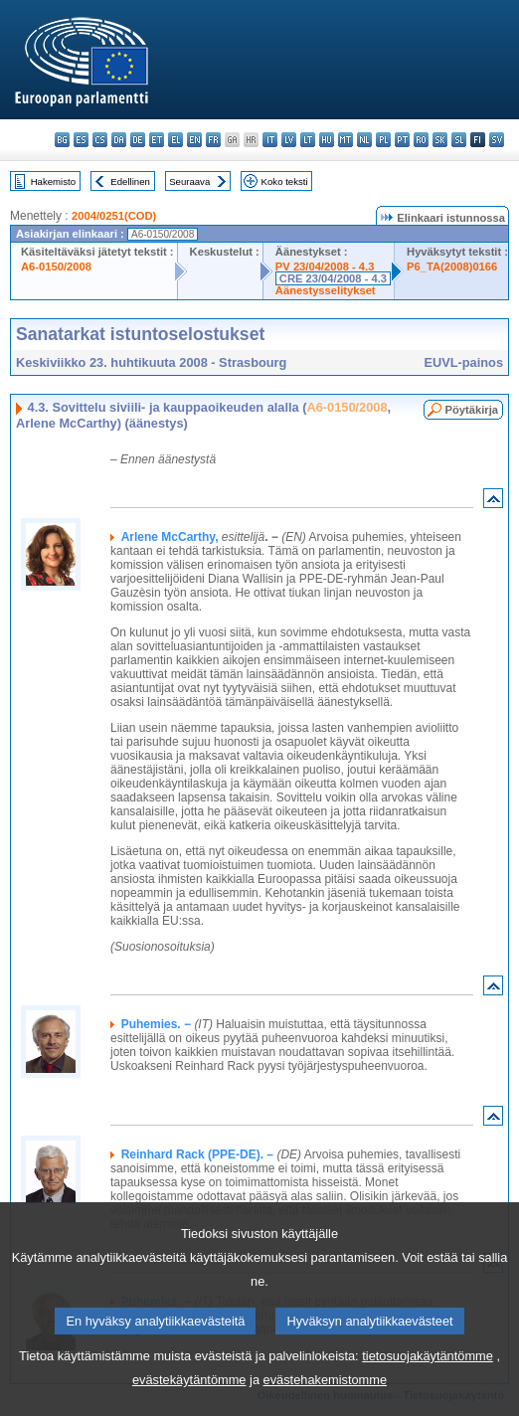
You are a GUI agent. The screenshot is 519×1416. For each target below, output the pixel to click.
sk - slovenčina (439, 139)
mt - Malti (345, 139)
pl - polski (383, 139)
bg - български (62, 139)
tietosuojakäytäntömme (427, 1392)
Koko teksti (284, 181)
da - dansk (118, 139)
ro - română (421, 139)
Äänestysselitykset (325, 290)
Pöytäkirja (471, 410)
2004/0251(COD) (114, 216)
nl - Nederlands (364, 139)
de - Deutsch (137, 139)
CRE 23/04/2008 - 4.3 (333, 278)
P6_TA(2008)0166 (452, 266)
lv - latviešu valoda (288, 139)
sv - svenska (496, 139)
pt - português (402, 139)
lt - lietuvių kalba (307, 139)
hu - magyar (326, 139)
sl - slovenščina (458, 139)
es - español (81, 139)
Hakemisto (53, 181)
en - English (194, 139)
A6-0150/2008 (56, 266)
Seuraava (189, 181)
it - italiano (269, 139)
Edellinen (129, 181)
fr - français (213, 139)
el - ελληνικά (175, 139)
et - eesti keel (156, 139)
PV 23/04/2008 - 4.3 (325, 266)
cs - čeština (99, 139)
